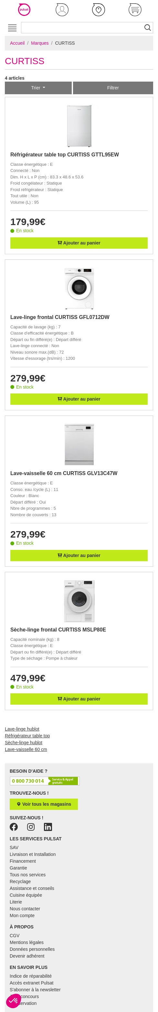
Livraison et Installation (33, 854)
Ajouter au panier (79, 242)
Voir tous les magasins (43, 804)
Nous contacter (25, 908)
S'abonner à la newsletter (35, 989)
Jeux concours (24, 996)
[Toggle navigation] (12, 27)
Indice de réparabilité (31, 976)
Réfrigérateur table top (27, 735)
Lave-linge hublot (22, 729)
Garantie (18, 867)
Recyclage (20, 881)
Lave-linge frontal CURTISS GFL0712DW (60, 317)
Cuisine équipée (26, 895)
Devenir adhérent (27, 956)
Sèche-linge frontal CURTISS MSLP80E (58, 629)
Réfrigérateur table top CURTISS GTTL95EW (64, 154)
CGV (14, 935)
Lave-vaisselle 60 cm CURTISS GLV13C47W (63, 473)
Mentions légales (27, 942)
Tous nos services (28, 874)
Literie (16, 901)
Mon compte (22, 915)
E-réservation (23, 1003)
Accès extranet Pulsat (31, 982)
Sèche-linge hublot (23, 742)
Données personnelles (32, 949)
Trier (36, 87)
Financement (23, 861)
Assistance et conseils (32, 888)
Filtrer (113, 87)
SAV (14, 847)
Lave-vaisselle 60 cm (26, 749)
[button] (62, 10)
